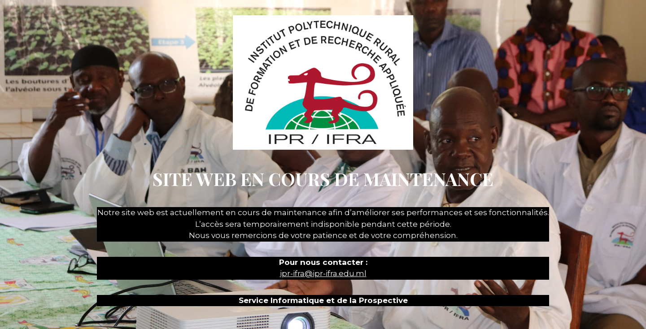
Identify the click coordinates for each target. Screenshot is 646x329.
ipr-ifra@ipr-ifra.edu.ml (323, 273)
